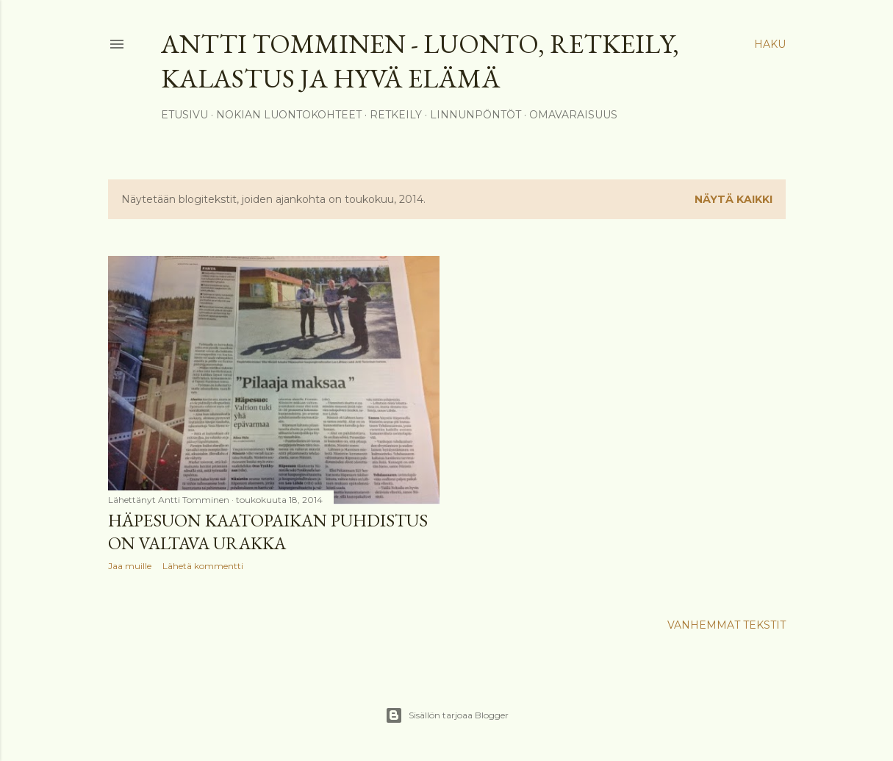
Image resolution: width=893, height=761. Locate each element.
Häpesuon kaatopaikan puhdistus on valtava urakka (268, 531)
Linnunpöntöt (475, 114)
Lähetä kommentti (202, 565)
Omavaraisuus (573, 114)
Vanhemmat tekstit (726, 625)
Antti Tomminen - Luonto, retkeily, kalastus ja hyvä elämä (420, 61)
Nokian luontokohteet (289, 114)
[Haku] (770, 44)
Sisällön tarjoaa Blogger (447, 715)
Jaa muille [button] (129, 565)
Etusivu (184, 114)
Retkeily (396, 114)
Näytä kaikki (733, 199)
